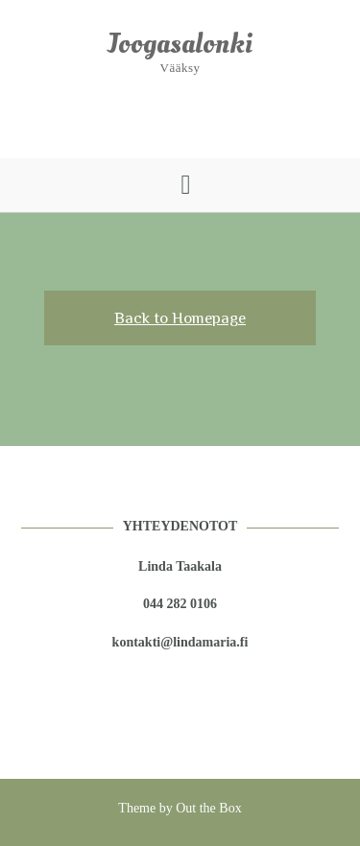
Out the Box (208, 808)
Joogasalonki (180, 44)
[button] (180, 185)
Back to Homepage (180, 318)
